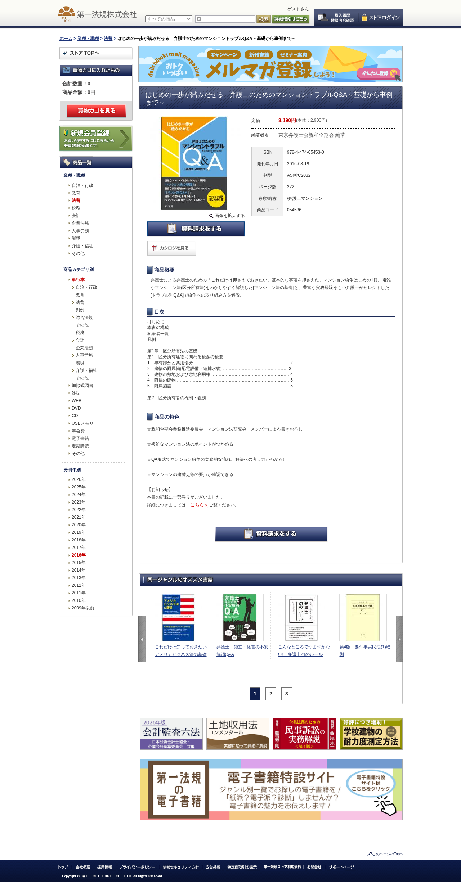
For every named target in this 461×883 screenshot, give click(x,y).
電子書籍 (80, 438)
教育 (76, 192)
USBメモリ (83, 423)
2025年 (79, 487)
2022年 (79, 509)
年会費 (78, 430)
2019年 (79, 532)
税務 (76, 208)
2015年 (79, 562)
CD (75, 415)
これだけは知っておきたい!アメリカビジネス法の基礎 (181, 650)
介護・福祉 (82, 245)
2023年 (79, 502)
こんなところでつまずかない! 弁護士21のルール (304, 650)
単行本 (78, 279)
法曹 (108, 38)
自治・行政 (82, 185)
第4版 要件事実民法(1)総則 (365, 650)
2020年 (79, 524)
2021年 (79, 517)
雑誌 (76, 393)
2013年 (79, 577)
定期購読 (80, 446)
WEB (76, 400)
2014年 (79, 570)
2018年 (79, 539)
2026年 (79, 479)
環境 (76, 238)
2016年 (79, 555)
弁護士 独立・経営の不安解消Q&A (242, 650)
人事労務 (80, 230)
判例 (80, 309)
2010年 (79, 600)
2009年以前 (83, 608)
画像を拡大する (230, 215)
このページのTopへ (387, 854)
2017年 (79, 547)
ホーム (65, 38)
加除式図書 (82, 385)
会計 (76, 215)
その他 (78, 253)
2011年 (79, 592)
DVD (76, 408)
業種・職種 (88, 38)
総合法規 (84, 317)
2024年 (79, 494)
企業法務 (80, 223)
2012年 (79, 585)
